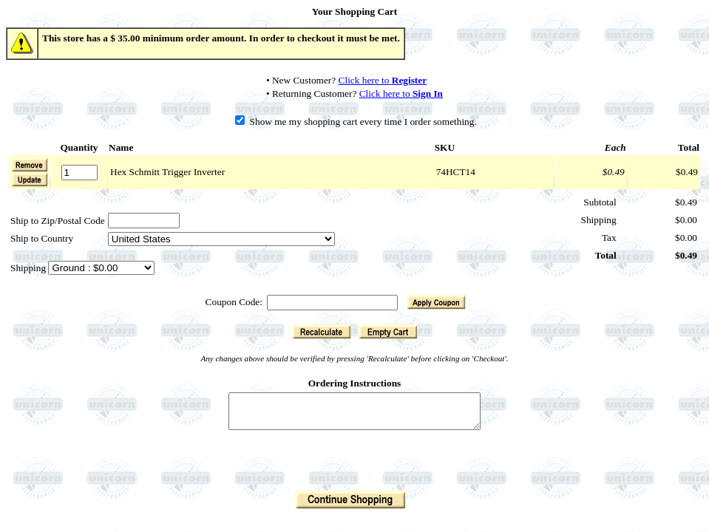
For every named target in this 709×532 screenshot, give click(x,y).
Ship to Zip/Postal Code (57, 220)
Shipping (29, 267)
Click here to (383, 80)
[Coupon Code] (332, 302)
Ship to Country (41, 238)
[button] (29, 179)
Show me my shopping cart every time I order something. (356, 121)
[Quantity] (79, 172)
